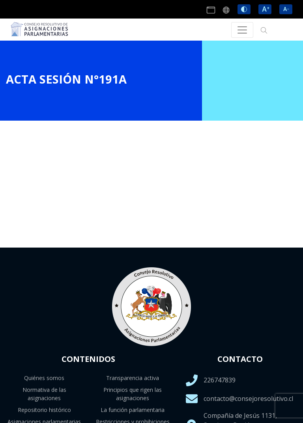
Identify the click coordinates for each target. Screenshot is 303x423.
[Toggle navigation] (242, 30)
